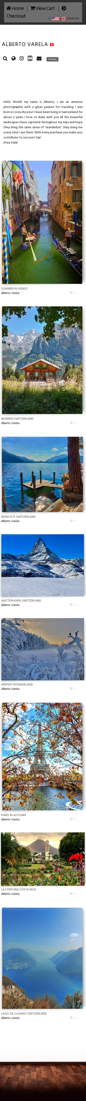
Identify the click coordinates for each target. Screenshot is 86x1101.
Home (15, 9)
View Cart (42, 9)
